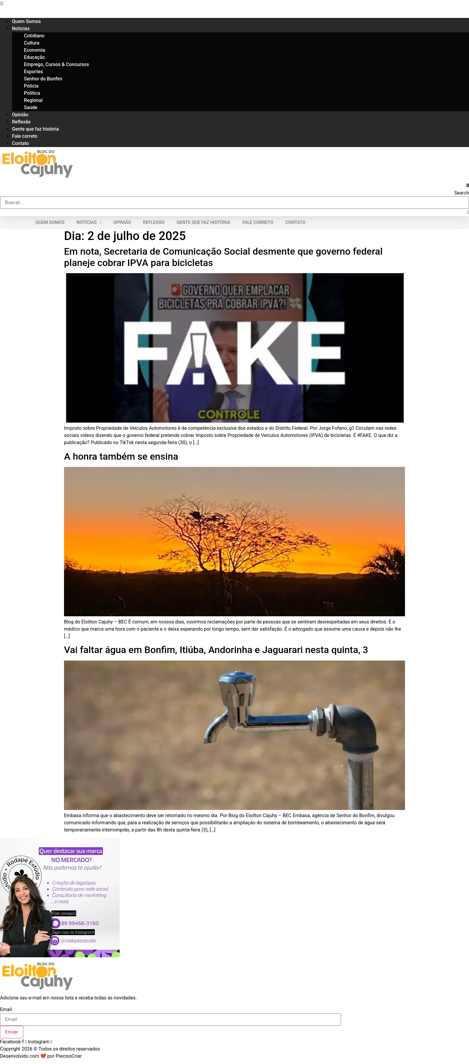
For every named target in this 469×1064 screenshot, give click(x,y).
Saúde (30, 107)
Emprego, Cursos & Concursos (56, 64)
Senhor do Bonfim (43, 79)
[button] (234, 3)
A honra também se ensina (121, 456)
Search (461, 193)
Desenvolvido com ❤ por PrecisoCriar (41, 1056)
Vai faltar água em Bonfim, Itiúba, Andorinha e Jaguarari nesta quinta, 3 (216, 649)
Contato (20, 143)
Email (6, 1009)
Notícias (21, 28)
